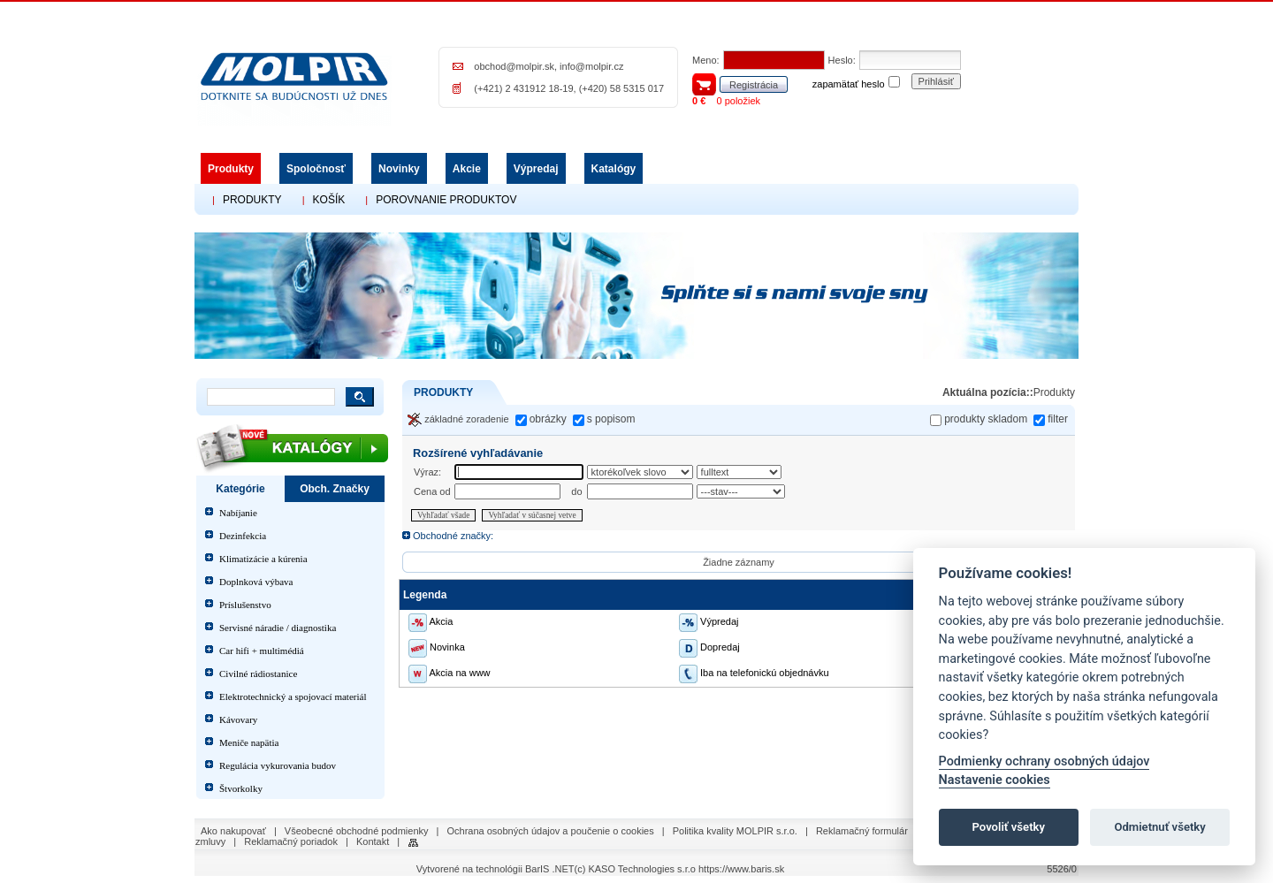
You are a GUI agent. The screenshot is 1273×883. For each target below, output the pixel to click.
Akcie (467, 169)
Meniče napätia (249, 742)
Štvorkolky (241, 788)
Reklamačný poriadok (291, 841)
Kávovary (238, 719)
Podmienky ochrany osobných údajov (1044, 761)
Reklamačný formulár (862, 831)
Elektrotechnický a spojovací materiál (292, 696)
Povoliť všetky (1008, 827)
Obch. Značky (335, 489)
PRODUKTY (252, 200)
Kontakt (372, 841)
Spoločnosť (316, 169)
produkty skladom (985, 419)
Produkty (231, 169)
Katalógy (613, 169)
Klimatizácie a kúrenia (263, 558)
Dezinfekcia (242, 535)
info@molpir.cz (591, 66)
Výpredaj (536, 169)
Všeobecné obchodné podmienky (357, 831)
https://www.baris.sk (741, 869)
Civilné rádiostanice (258, 673)
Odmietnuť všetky (1159, 827)
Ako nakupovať (233, 831)
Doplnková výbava (256, 581)
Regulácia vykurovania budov (277, 765)
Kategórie (240, 489)
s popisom (611, 419)
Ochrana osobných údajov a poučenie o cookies (550, 831)
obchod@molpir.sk (514, 66)
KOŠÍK (329, 200)
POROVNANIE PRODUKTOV (446, 200)
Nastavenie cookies (994, 780)
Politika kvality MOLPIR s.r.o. (735, 831)
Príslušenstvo (245, 604)
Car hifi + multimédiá (261, 650)
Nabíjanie (238, 512)
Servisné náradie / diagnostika (277, 627)
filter (1058, 419)
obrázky (548, 419)
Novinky (399, 169)
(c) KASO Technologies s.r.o (635, 869)
